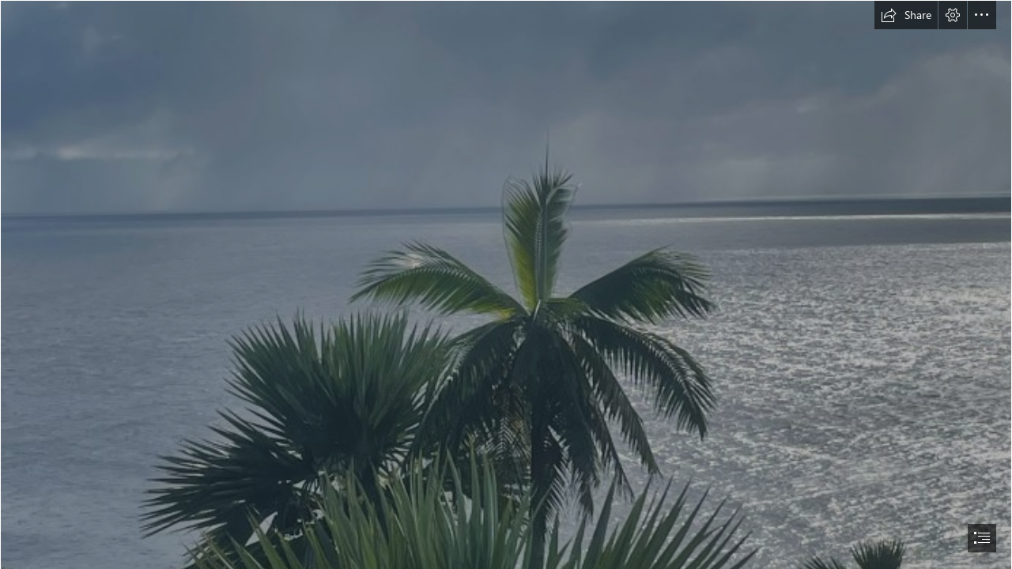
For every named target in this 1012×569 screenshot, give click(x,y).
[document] (506, 284)
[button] (906, 15)
